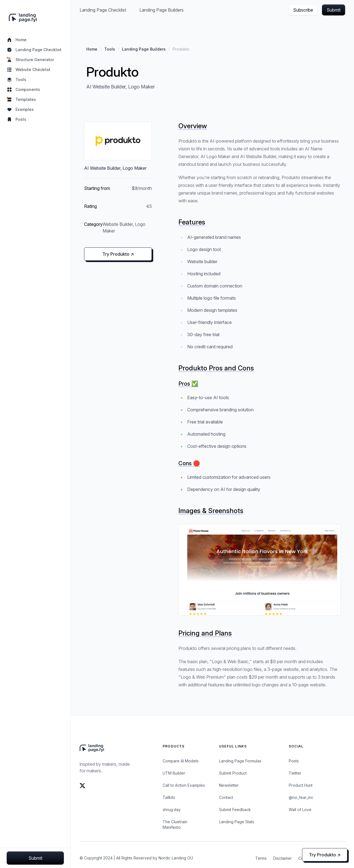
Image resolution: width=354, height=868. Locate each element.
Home (17, 40)
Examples (20, 109)
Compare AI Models (181, 761)
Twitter (295, 773)
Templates (21, 99)
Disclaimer (282, 858)
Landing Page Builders (161, 10)
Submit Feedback (235, 809)
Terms (261, 858)
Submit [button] (333, 10)
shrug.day (172, 809)
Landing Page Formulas (240, 761)
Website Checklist (28, 69)
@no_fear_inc (301, 797)
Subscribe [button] (303, 10)
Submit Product (233, 773)
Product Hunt (301, 785)
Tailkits (169, 797)
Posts (16, 119)
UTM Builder (174, 773)
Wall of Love (300, 809)
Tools (16, 79)
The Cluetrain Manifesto (175, 824)
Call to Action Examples (184, 785)
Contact (226, 797)
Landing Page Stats (236, 821)
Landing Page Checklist (34, 50)
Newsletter (229, 785)
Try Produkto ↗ (118, 254)
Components (23, 89)
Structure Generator (30, 59)
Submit (35, 858)
